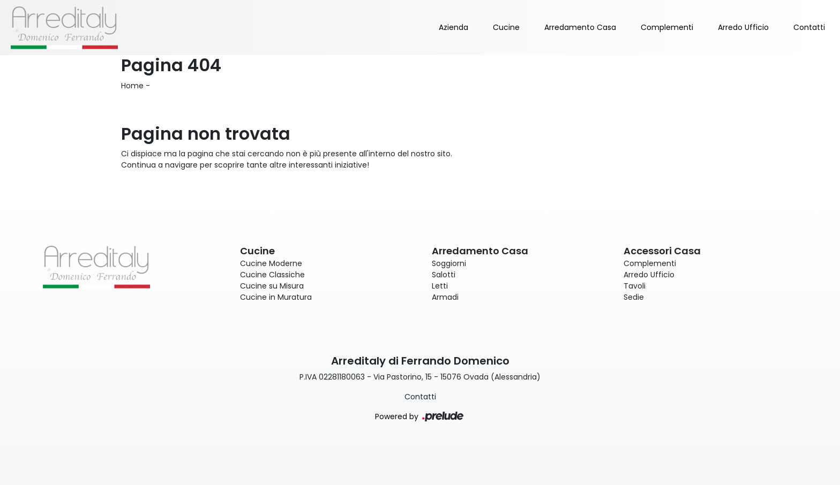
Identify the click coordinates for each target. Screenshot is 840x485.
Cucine (506, 27)
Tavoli (635, 286)
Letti (440, 286)
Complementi (667, 27)
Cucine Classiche (272, 274)
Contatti (809, 27)
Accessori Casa (662, 250)
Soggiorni (449, 263)
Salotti (443, 274)
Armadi (445, 297)
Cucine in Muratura (276, 297)
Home (132, 85)
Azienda (453, 27)
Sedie (634, 297)
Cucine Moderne (271, 263)
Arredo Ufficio (743, 27)
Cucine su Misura (272, 286)
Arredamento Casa (580, 27)
